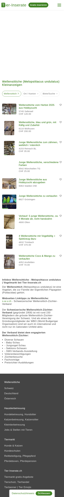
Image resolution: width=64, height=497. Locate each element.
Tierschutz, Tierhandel (16, 482)
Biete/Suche (49, 93)
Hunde (8, 445)
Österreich (10, 398)
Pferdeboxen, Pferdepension (20, 461)
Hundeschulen (12, 450)
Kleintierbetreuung (14, 424)
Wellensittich (10, 93)
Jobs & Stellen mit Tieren (18, 429)
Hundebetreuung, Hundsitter (20, 414)
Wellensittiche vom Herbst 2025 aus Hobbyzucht (36, 106)
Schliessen (44, 493)
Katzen (19, 445)
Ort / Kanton (29, 93)
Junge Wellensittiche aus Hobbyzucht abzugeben (33, 181)
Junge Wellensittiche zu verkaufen (38, 196)
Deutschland (11, 393)
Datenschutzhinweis (23, 493)
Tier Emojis (25, 487)
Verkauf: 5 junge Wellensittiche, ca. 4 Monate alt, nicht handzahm (38, 217)
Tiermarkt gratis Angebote (18, 477)
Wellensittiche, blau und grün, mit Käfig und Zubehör (37, 123)
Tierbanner (10, 487)
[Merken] (60, 105)
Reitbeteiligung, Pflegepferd (20, 456)
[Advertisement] (32, 43)
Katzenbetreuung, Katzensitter (21, 419)
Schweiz (9, 388)
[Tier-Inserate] (14, 5)
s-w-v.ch (6, 301)
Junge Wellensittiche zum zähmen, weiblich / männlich (38, 143)
